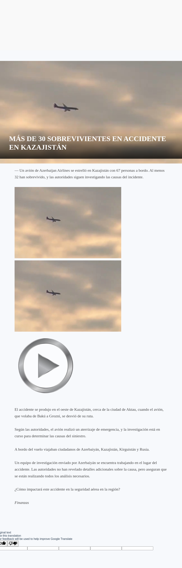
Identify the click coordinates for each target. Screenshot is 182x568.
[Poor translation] (13, 543)
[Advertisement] (91, 25)
